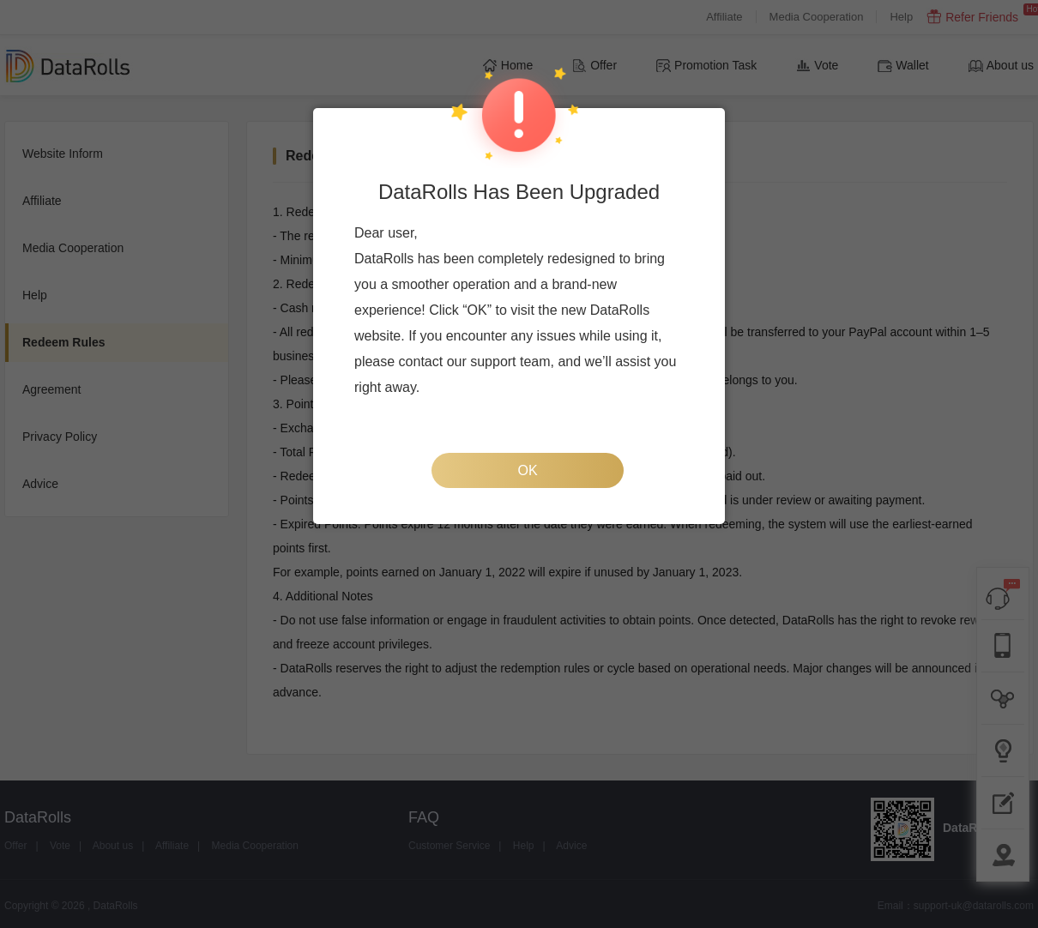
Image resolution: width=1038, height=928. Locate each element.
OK (527, 470)
